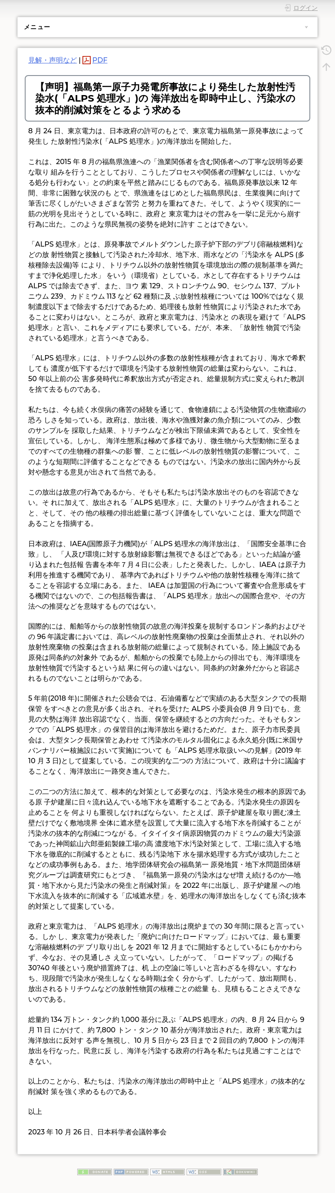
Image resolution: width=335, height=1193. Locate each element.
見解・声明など (52, 60)
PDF (100, 60)
